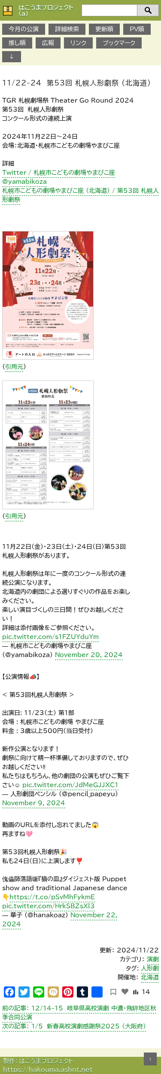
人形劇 (150, 968)
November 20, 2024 (89, 655)
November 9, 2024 (33, 803)
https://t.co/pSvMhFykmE (52, 897)
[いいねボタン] (125, 991)
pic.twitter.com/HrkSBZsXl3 (48, 906)
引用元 (14, 367)
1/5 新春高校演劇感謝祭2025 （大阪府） (74, 1026)
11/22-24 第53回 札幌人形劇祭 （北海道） (76, 82)
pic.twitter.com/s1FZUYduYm (50, 637)
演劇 (153, 959)
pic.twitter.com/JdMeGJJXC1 (70, 785)
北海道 (150, 977)
